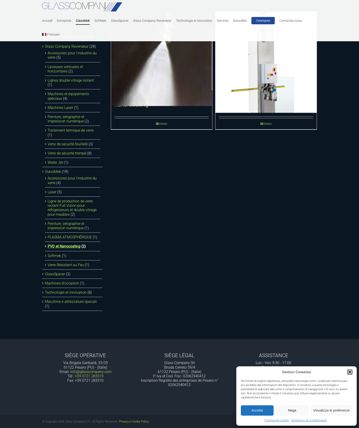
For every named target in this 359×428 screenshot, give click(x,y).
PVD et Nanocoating (64, 246)
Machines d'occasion (62, 283)
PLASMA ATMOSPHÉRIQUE (70, 237)
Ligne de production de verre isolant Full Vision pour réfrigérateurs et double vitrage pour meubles (72, 208)
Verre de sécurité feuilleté (68, 144)
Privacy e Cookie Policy (134, 421)
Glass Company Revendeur (66, 46)
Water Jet (55, 162)
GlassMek (53, 171)
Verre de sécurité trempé (67, 153)
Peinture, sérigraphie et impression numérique (66, 119)
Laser (52, 192)
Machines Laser (60, 107)
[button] (350, 372)
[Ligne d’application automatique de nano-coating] (161, 59)
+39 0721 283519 (89, 376)
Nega (292, 410)
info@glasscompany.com (91, 372)
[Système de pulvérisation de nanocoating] (266, 62)
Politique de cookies (276, 420)
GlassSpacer (55, 274)
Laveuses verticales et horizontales (65, 69)
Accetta (257, 410)
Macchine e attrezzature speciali (71, 301)
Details (163, 123)
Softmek (54, 256)
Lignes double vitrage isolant (71, 80)
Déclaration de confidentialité (308, 420)
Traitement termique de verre (71, 130)
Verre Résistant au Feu (66, 265)
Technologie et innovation (66, 292)
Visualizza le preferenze (331, 410)
